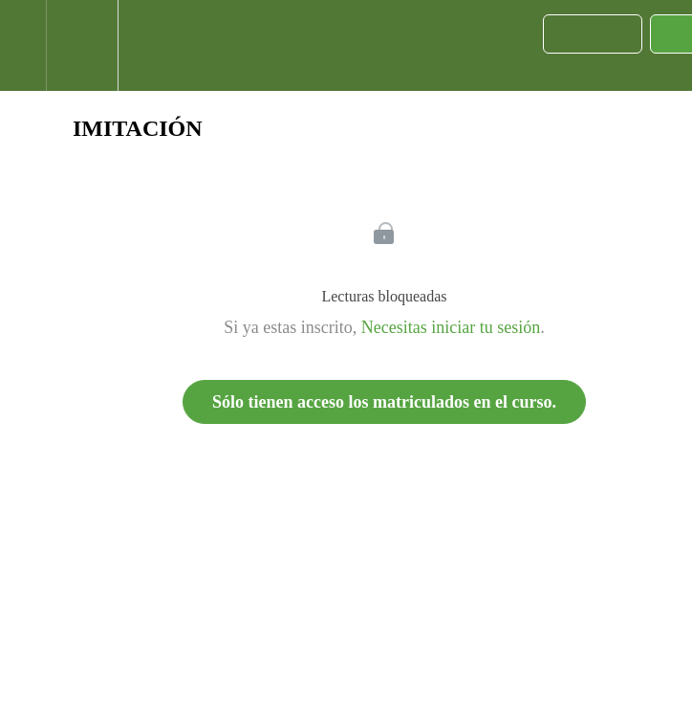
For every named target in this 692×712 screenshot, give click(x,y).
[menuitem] (82, 45)
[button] (23, 45)
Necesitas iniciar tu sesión (450, 327)
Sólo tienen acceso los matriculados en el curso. (384, 402)
